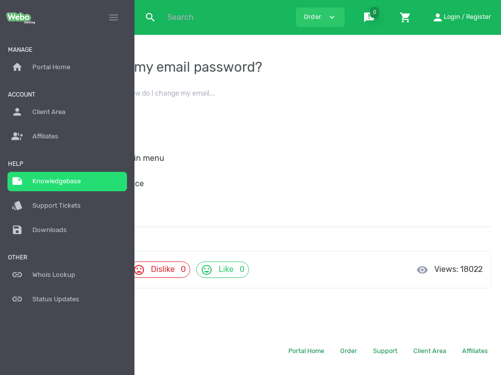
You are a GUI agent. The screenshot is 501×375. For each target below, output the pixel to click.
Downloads (39, 230)
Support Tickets (46, 206)
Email (224, 93)
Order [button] (320, 17)
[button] (371, 17)
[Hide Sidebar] (114, 17)
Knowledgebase (46, 181)
